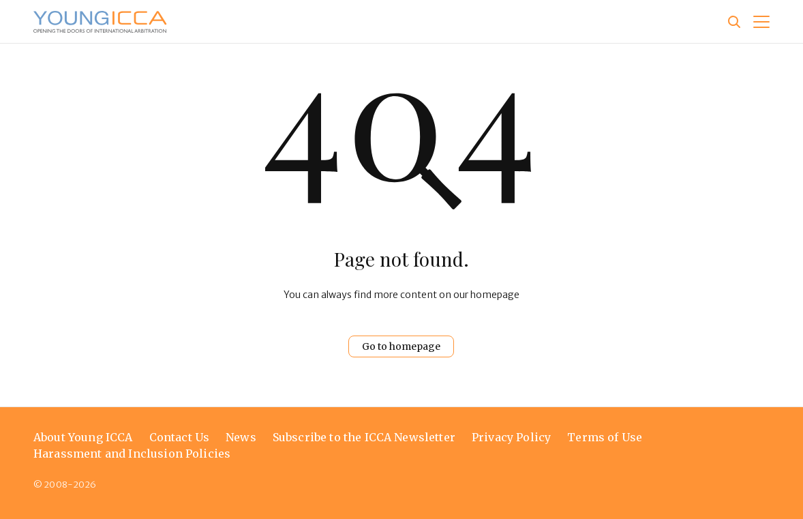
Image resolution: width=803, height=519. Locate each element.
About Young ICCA (83, 437)
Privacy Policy (511, 437)
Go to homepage (401, 346)
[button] (761, 22)
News (241, 437)
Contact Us (179, 437)
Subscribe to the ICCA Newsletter (364, 437)
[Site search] (734, 22)
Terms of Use (604, 437)
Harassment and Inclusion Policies (131, 453)
